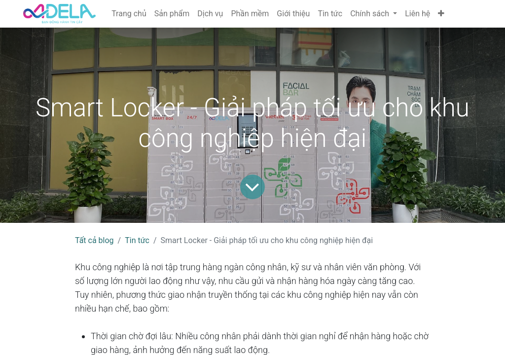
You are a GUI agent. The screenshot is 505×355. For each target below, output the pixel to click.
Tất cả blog (94, 240)
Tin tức (137, 240)
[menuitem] (129, 14)
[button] (441, 14)
